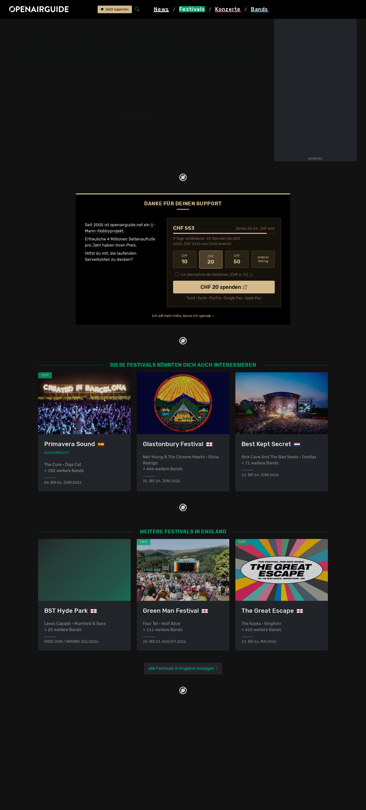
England (63, 26)
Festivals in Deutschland (61, 745)
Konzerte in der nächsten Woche (143, 751)
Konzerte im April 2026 (134, 758)
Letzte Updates (118, 66)
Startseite (18, 26)
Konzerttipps (124, 733)
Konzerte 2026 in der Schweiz (140, 776)
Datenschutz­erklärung (207, 751)
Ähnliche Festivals (121, 71)
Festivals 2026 (52, 751)
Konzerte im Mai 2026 (133, 764)
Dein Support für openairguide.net (219, 739)
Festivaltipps (50, 733)
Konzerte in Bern (128, 745)
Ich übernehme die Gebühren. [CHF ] (214, 274)
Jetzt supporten (115, 9)
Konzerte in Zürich (129, 739)
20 (211, 259)
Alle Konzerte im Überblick (137, 782)
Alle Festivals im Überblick (63, 782)
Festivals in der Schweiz (61, 739)
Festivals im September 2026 (66, 776)
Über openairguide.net (207, 733)
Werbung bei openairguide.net (215, 745)
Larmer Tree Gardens (202, 45)
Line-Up (31, 66)
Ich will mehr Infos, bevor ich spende (181, 315)
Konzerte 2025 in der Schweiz (140, 770)
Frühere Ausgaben (176, 66)
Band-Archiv (171, 71)
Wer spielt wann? (40, 71)
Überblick (86, 66)
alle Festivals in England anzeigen (181, 668)
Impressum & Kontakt (206, 758)
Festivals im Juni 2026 (59, 764)
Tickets (83, 71)
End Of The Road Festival (98, 26)
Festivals (42, 26)
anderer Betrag (263, 259)
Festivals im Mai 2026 (58, 758)
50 (237, 259)
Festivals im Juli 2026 (59, 770)
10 (184, 259)
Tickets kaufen (139, 139)
